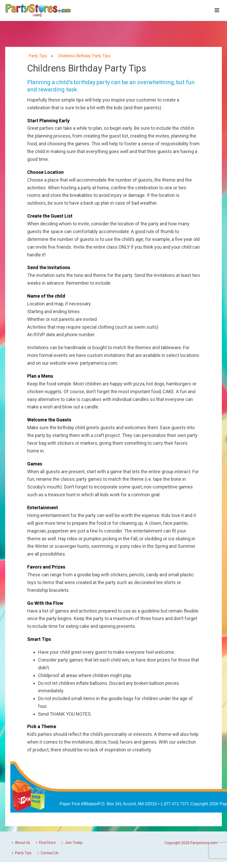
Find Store (46, 843)
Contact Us (48, 853)
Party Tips (22, 853)
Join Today (72, 843)
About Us (21, 843)
